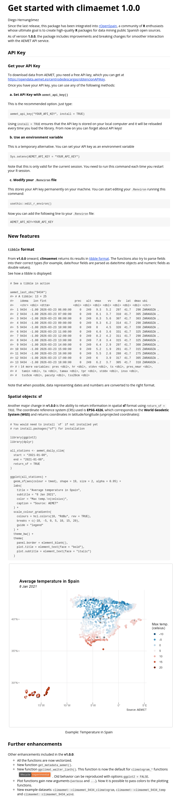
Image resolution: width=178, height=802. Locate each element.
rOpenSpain (108, 26)
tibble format (99, 259)
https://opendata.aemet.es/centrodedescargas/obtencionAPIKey (56, 79)
